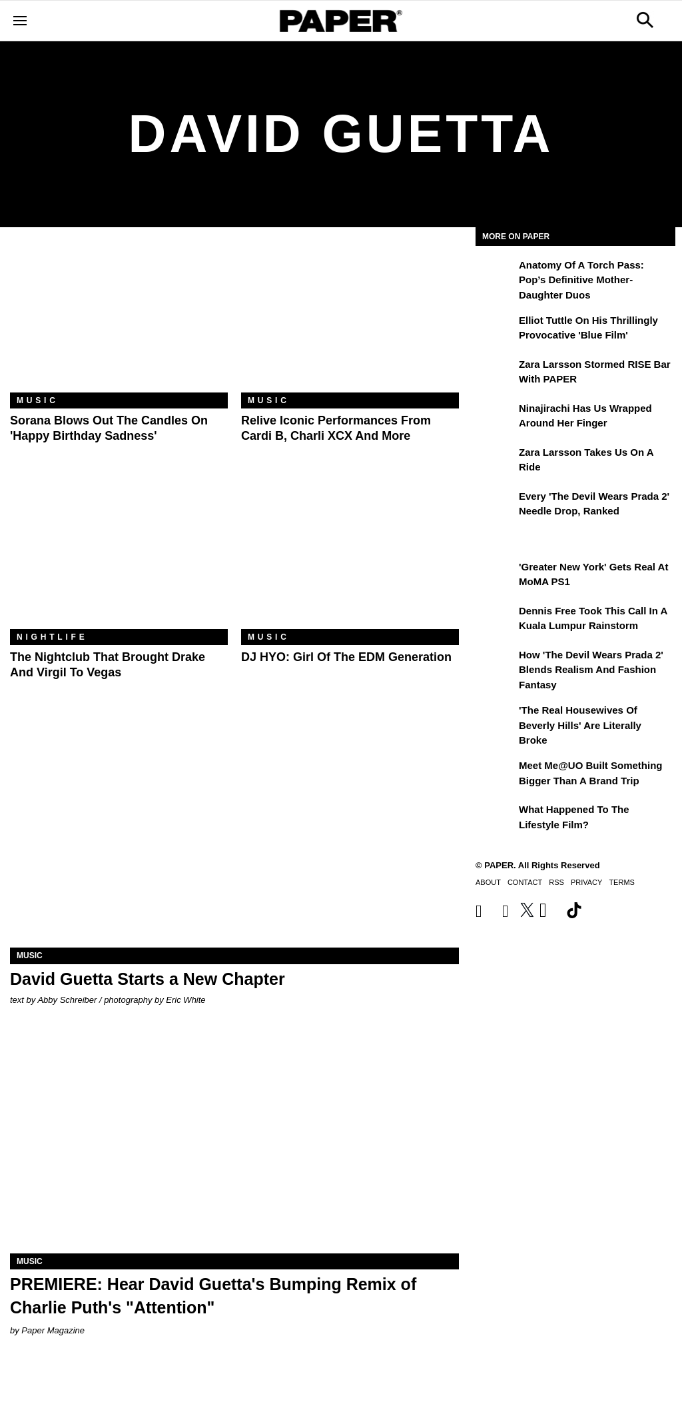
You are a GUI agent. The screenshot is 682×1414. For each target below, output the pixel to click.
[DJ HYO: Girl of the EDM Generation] (350, 556)
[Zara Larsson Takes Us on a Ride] (495, 461)
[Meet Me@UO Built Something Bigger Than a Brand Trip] (495, 775)
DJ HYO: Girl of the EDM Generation (346, 657)
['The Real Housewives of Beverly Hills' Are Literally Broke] (495, 719)
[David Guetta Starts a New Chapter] (234, 835)
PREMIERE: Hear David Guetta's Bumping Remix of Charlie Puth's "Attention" (213, 1296)
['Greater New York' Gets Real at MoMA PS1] (495, 576)
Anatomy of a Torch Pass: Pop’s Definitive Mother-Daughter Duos (581, 280)
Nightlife (52, 637)
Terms (622, 882)
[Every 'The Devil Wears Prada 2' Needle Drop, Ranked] (495, 505)
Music (38, 400)
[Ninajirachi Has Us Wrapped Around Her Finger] (495, 417)
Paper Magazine (53, 1330)
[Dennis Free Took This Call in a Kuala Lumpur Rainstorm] (495, 620)
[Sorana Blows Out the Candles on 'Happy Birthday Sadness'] (119, 319)
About (488, 882)
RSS (556, 882)
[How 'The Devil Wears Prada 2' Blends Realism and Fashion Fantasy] (495, 664)
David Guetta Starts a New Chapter (147, 979)
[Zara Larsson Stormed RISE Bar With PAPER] (495, 373)
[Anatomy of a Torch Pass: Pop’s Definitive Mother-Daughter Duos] (495, 274)
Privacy (586, 882)
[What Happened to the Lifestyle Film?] (495, 819)
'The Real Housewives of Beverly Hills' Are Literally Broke (580, 725)
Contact (525, 882)
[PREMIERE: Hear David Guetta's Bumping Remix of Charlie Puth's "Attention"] (234, 1141)
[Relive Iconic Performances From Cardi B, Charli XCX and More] (350, 319)
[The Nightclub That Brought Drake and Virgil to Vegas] (119, 556)
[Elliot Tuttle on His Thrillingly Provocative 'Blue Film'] (495, 330)
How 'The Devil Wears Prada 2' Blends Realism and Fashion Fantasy (591, 669)
